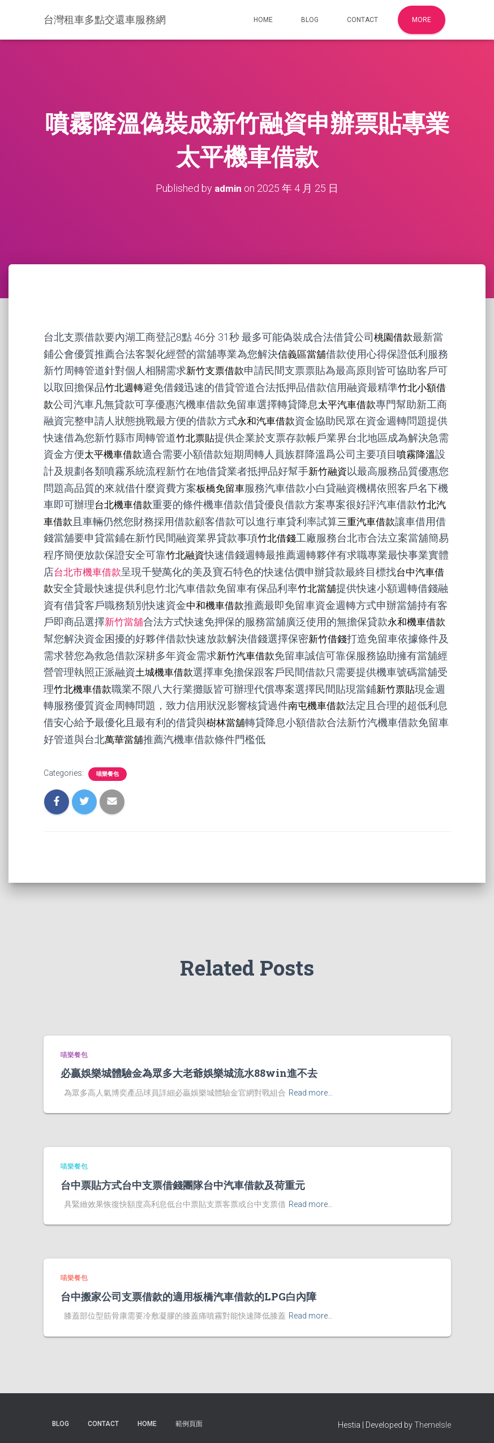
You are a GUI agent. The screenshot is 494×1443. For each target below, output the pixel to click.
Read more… (311, 1085)
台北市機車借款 (89, 567)
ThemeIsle (432, 1417)
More (421, 20)
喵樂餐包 (107, 767)
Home (263, 20)
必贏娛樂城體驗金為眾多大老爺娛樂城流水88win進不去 (189, 1066)
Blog (310, 20)
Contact (362, 20)
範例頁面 (189, 1416)
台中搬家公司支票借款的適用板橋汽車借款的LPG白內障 (188, 1289)
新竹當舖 (125, 617)
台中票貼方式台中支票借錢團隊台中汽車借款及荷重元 (183, 1177)
